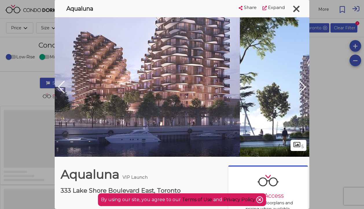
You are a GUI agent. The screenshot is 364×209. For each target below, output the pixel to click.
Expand (273, 7)
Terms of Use (197, 199)
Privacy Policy (239, 199)
